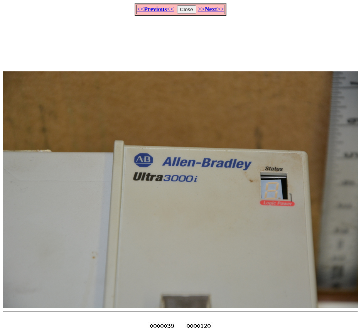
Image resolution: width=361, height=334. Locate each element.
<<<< (155, 9)
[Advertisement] (180, 40)
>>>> (211, 9)
